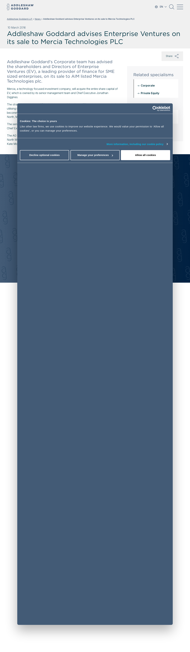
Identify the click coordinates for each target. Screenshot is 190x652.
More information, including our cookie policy (135, 144)
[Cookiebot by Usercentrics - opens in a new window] (155, 108)
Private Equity (150, 93)
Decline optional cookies (44, 155)
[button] (172, 8)
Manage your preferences (95, 155)
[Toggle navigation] (180, 7)
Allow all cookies (145, 155)
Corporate (148, 85)
